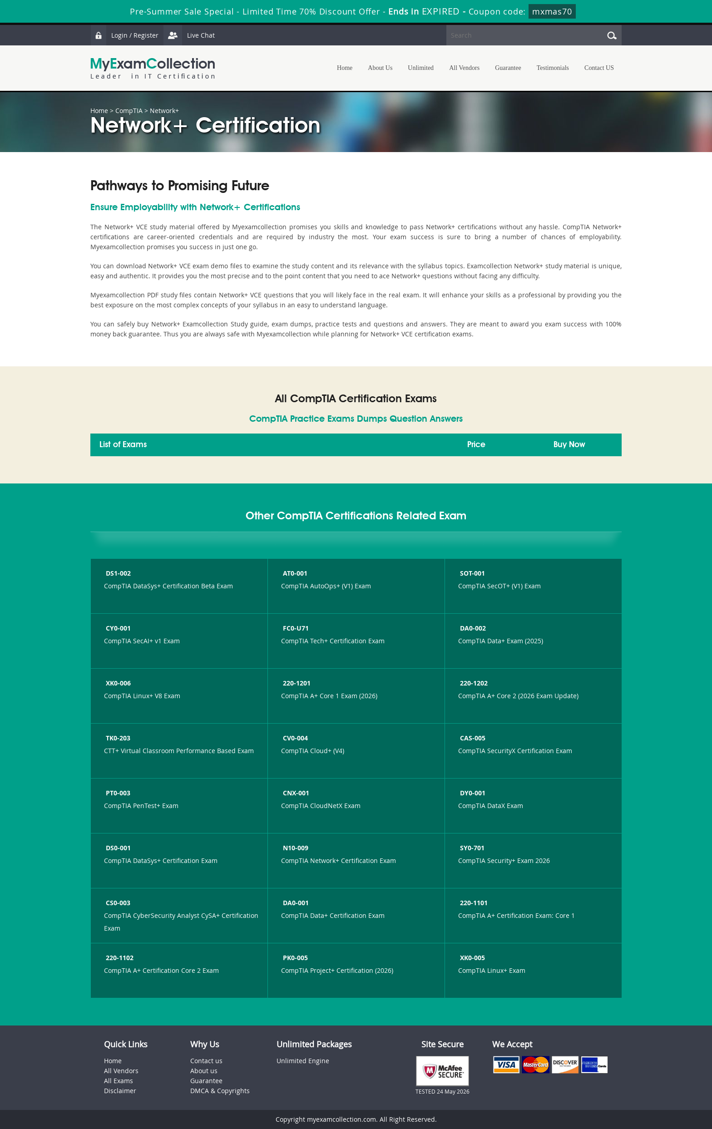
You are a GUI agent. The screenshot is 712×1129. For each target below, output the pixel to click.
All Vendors (464, 67)
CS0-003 (117, 902)
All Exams (118, 1080)
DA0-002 (472, 628)
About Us (380, 67)
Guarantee (508, 67)
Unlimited (421, 67)
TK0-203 (117, 738)
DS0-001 (117, 847)
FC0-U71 (295, 628)
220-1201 (296, 683)
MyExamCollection (152, 68)
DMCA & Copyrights (220, 1090)
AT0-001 (294, 573)
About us (204, 1070)
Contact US (599, 67)
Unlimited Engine (303, 1060)
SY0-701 (471, 847)
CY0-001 (117, 628)
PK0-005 (294, 957)
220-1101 (473, 902)
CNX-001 (295, 793)
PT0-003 (117, 793)
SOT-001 (471, 573)
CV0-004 (294, 738)
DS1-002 (117, 573)
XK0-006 (117, 683)
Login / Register (124, 35)
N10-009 (294, 847)
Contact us (206, 1060)
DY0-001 (471, 793)
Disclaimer (120, 1090)
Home (344, 67)
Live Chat (189, 35)
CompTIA (129, 110)
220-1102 (119, 957)
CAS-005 (471, 738)
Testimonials (553, 67)
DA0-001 (295, 902)
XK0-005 (471, 957)
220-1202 (473, 683)
